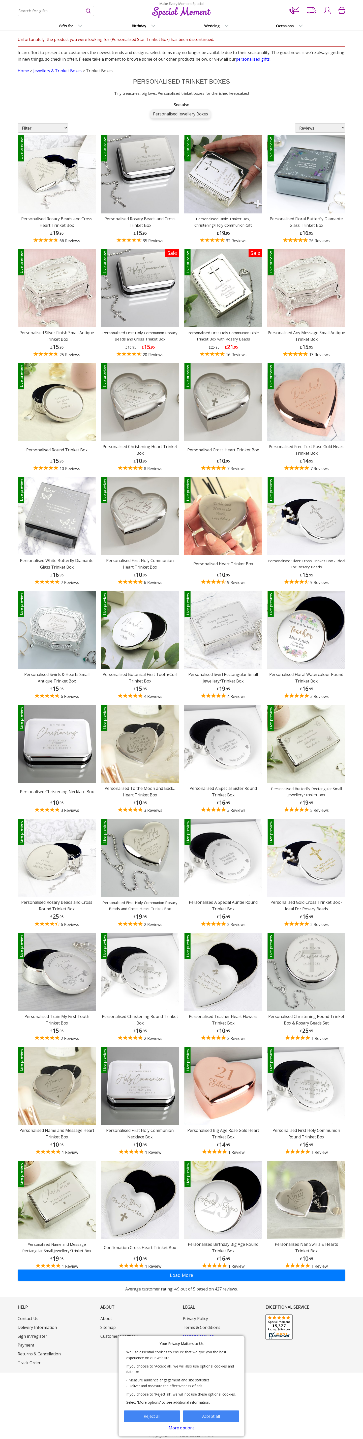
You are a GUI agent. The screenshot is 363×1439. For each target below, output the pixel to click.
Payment (26, 1345)
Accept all (211, 1416)
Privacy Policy (195, 1318)
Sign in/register (32, 1336)
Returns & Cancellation (39, 1354)
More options (182, 1428)
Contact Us (28, 1318)
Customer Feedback (119, 1336)
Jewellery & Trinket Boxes (57, 71)
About (106, 1318)
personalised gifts (253, 59)
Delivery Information (37, 1327)
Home (23, 71)
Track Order (29, 1362)
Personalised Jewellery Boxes (180, 114)
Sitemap (108, 1327)
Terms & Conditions (201, 1327)
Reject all (152, 1416)
